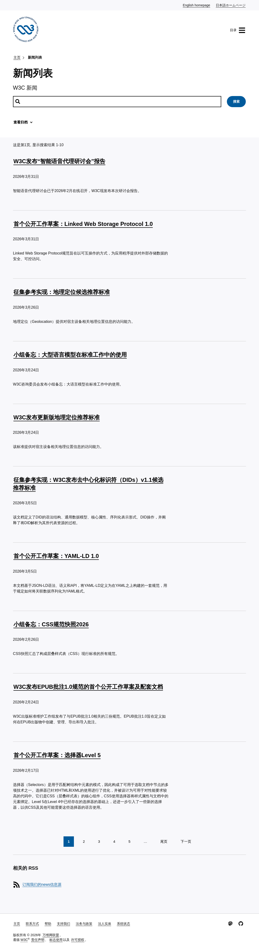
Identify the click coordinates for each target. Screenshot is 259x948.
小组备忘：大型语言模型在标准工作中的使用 (70, 354)
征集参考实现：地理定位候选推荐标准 (61, 292)
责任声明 (37, 940)
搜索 (236, 101)
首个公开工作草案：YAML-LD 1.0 (56, 556)
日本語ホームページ (231, 5)
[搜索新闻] (117, 101)
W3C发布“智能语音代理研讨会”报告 (59, 161)
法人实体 (104, 924)
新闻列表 (35, 57)
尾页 (163, 841)
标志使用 (56, 940)
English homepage (197, 5)
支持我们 (63, 924)
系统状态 (123, 924)
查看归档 (20, 122)
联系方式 (32, 924)
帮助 (48, 924)
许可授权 (77, 940)
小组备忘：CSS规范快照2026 (51, 624)
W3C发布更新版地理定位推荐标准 (56, 417)
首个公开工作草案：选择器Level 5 (57, 755)
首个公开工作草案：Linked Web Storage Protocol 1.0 (83, 224)
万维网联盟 (50, 935)
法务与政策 (84, 924)
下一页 (186, 841)
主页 (17, 57)
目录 (238, 30)
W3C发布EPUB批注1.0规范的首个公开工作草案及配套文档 (88, 687)
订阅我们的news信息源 (41, 884)
